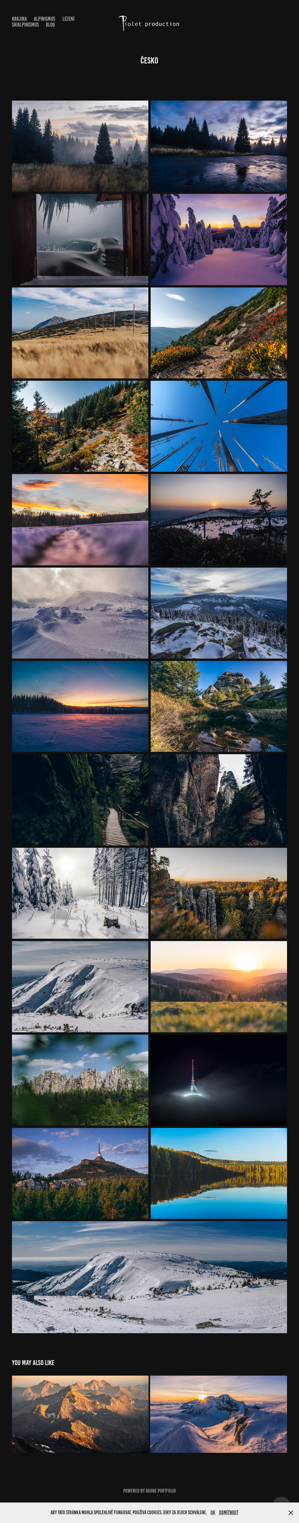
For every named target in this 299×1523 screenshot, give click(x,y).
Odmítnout (228, 1512)
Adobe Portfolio (161, 1491)
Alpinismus (44, 19)
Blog (50, 25)
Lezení (68, 19)
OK (213, 1512)
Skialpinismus (25, 25)
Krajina (19, 19)
